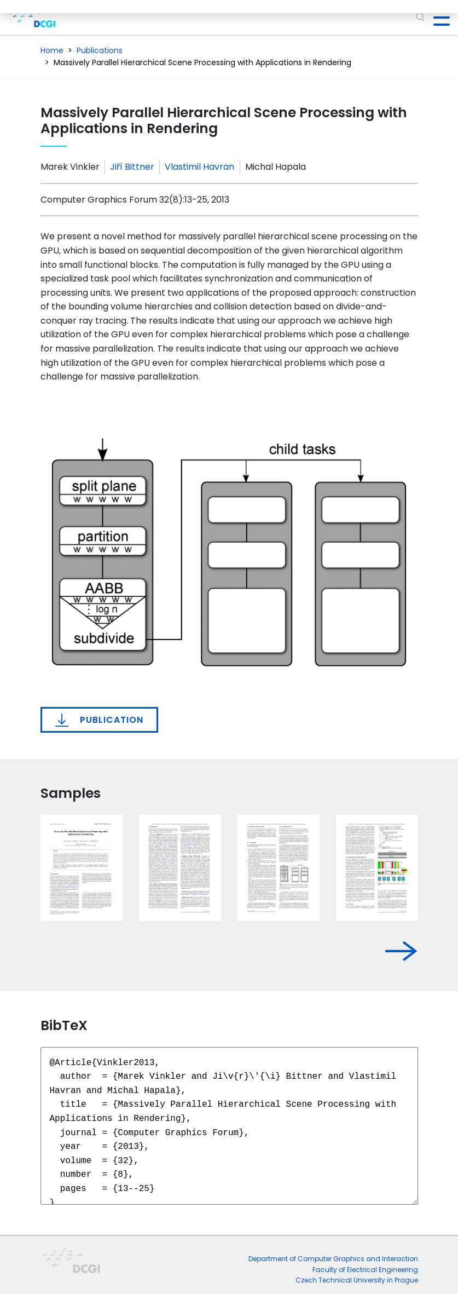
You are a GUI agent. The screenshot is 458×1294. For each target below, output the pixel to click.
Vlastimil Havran (199, 166)
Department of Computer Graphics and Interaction (333, 1258)
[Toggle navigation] (437, 17)
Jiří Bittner (132, 166)
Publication (99, 720)
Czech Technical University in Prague (356, 1280)
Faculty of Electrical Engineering (365, 1269)
